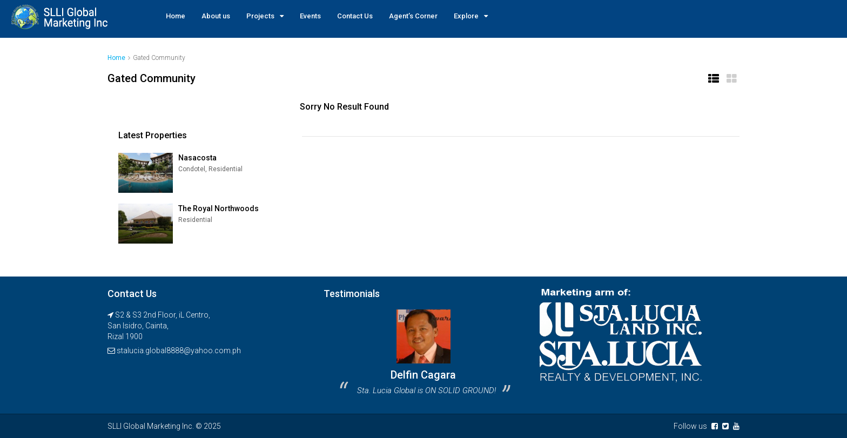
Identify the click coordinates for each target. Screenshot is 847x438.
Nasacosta (197, 157)
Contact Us (355, 16)
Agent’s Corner (413, 16)
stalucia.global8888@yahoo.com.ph (179, 350)
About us (215, 16)
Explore (466, 16)
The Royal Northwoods (218, 208)
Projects (260, 16)
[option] (423, 356)
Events (310, 16)
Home (175, 16)
